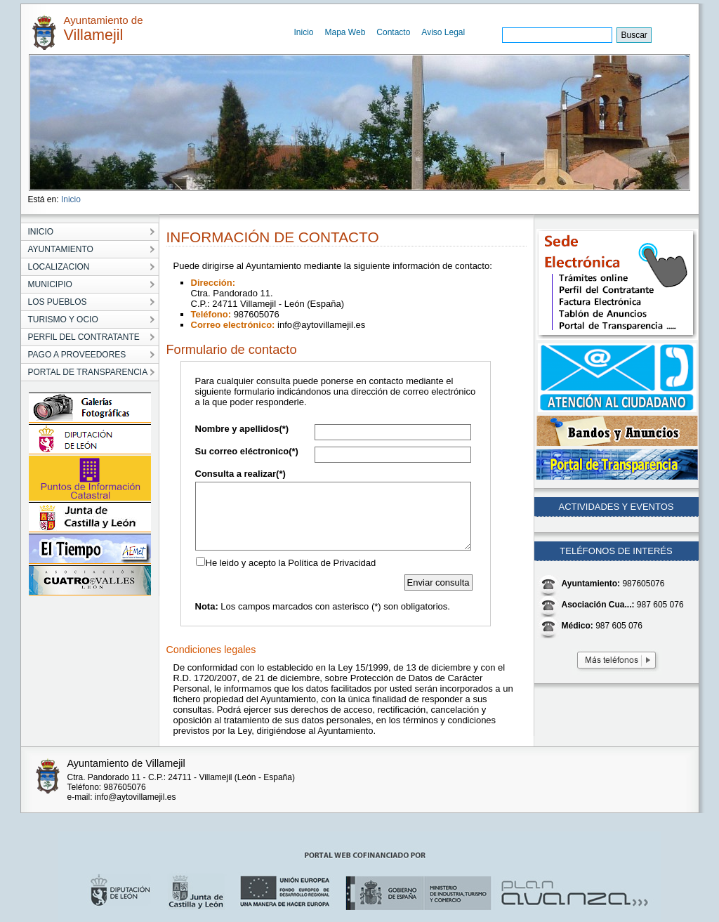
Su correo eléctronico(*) (246, 451)
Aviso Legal (443, 32)
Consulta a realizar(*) (240, 473)
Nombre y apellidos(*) (242, 428)
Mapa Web (345, 32)
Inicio (304, 32)
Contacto (393, 32)
